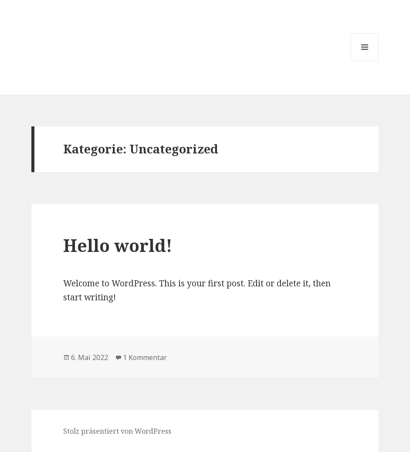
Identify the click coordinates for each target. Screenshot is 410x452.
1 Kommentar (145, 357)
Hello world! (117, 245)
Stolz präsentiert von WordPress (117, 431)
